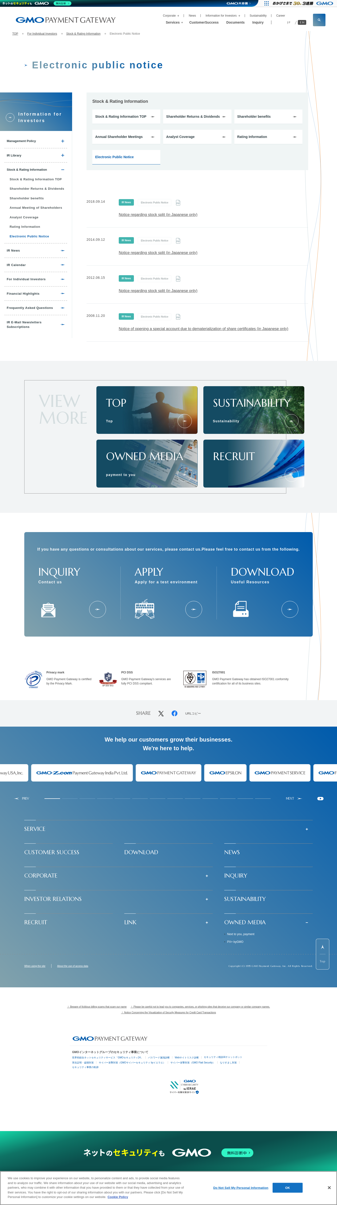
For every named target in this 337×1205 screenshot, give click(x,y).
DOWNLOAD (141, 852)
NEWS (232, 852)
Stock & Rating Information (83, 33)
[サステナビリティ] (292, 421)
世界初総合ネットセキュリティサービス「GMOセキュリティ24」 (107, 1057)
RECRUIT (35, 922)
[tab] (52, 798)
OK (287, 1187)
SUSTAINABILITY (245, 899)
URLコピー (193, 713)
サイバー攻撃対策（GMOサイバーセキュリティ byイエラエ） (132, 1062)
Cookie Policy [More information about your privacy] (117, 1197)
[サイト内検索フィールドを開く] (319, 20)
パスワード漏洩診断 (159, 1057)
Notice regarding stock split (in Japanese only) (158, 215)
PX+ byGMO (235, 942)
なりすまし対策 (228, 1062)
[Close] (329, 1187)
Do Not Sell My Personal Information (240, 1187)
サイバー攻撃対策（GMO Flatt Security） (192, 1062)
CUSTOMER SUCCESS (51, 852)
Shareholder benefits (254, 116)
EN (302, 22)
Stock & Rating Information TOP (120, 116)
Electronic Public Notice (114, 157)
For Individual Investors (42, 33)
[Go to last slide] (21, 799)
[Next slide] (294, 799)
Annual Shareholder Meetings (119, 137)
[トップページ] (185, 421)
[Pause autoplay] (320, 799)
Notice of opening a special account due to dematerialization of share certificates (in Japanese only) (203, 329)
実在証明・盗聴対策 (83, 1062)
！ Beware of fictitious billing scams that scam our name (97, 1006)
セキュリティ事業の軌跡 (85, 1067)
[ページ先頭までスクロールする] (322, 954)
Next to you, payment (240, 934)
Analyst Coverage (180, 137)
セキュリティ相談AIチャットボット (223, 1057)
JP (289, 22)
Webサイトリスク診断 (187, 1057)
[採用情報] (292, 475)
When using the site (34, 966)
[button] (168, 829)
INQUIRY (235, 875)
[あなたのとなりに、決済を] (185, 475)
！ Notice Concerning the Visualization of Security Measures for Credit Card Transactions (168, 1012)
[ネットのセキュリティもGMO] (37, 3)
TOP (15, 33)
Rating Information (252, 137)
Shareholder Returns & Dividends (193, 116)
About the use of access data (72, 966)
